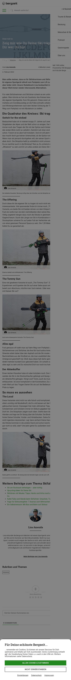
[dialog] (35, 659)
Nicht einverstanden (35, 669)
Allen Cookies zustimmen (35, 663)
